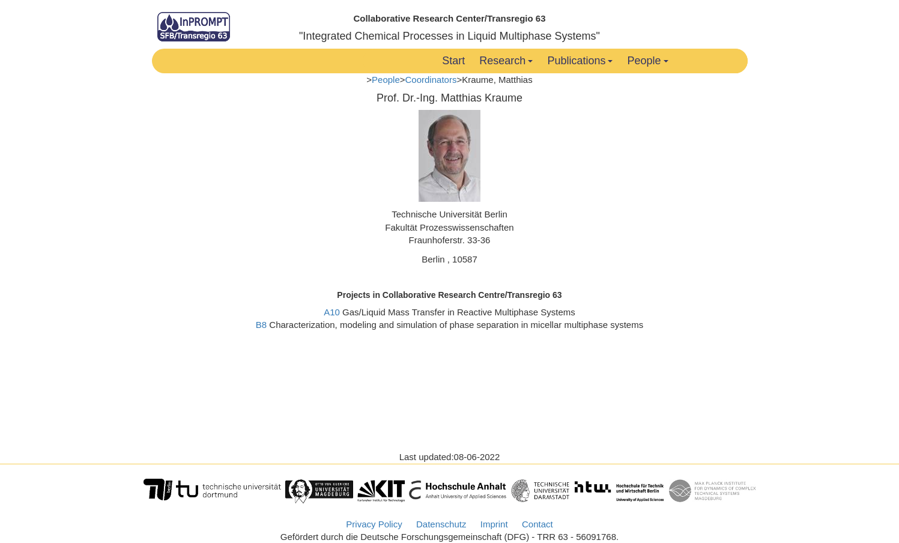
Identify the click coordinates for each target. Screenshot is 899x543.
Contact (537, 524)
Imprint (494, 524)
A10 (332, 312)
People (647, 61)
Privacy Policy (374, 524)
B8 (261, 325)
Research (506, 61)
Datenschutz (441, 524)
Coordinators (431, 79)
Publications (580, 61)
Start (453, 61)
